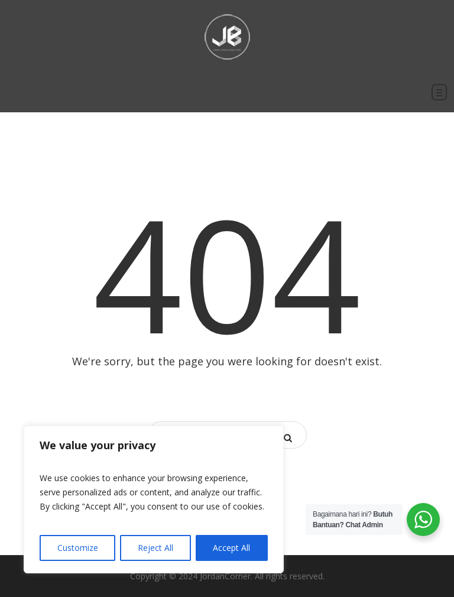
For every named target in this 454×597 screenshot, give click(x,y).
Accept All (231, 547)
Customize (77, 547)
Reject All (155, 547)
